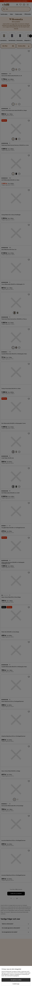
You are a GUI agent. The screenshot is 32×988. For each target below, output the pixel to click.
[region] (16, 977)
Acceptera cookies (16, 980)
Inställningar (16, 984)
